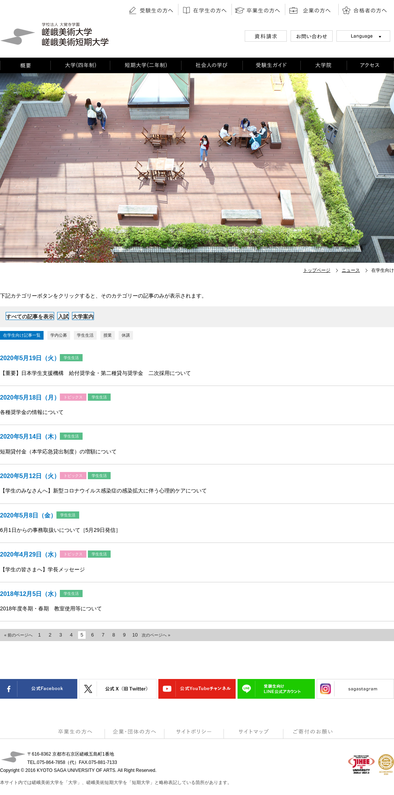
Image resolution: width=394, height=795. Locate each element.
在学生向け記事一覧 (22, 335)
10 (135, 635)
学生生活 (85, 335)
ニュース (351, 270)
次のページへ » (156, 635)
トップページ (316, 270)
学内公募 (58, 335)
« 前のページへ (18, 635)
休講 (126, 335)
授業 (107, 335)
